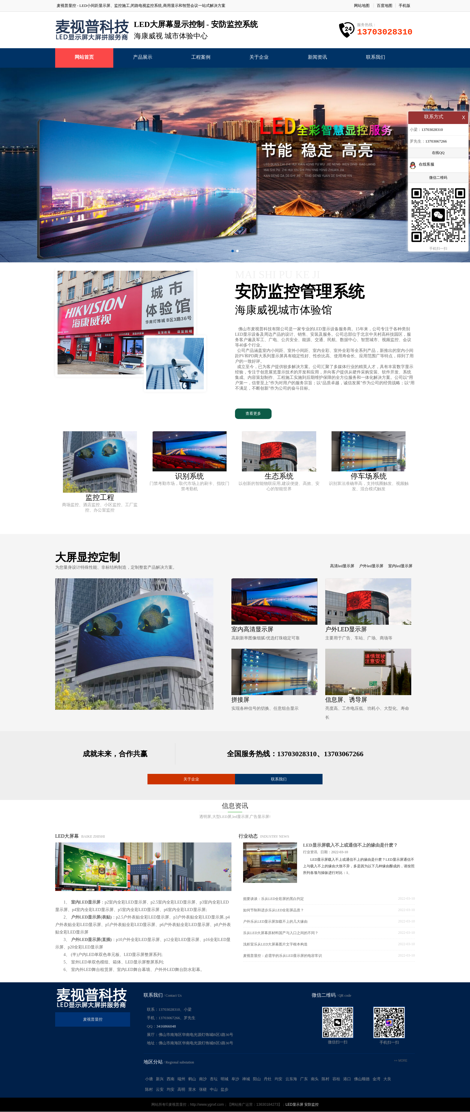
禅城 (246, 1079)
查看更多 (253, 413)
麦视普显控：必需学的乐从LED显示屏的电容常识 (282, 956)
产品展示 (142, 57)
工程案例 (200, 57)
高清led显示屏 (342, 566)
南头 (315, 1079)
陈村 (325, 1079)
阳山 (257, 1079)
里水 (192, 1089)
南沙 (203, 1079)
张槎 (203, 1089)
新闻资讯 (317, 57)
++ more (400, 1061)
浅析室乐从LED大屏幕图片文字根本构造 (275, 944)
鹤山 (192, 1079)
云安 (160, 1089)
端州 (181, 1079)
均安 (278, 1079)
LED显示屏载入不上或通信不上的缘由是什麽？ (350, 845)
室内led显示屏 (400, 566)
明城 (224, 1079)
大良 (387, 1079)
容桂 (336, 1079)
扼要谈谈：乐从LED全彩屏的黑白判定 (273, 899)
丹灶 (268, 1079)
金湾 (376, 1079)
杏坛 (214, 1079)
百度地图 (384, 5)
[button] (232, 251)
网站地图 (362, 5)
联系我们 (375, 57)
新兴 (160, 1079)
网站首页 (84, 57)
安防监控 (311, 1105)
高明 (181, 1089)
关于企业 (259, 57)
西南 (170, 1079)
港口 (347, 1079)
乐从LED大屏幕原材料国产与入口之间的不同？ (280, 933)
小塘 (149, 1079)
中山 (214, 1089)
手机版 (404, 5)
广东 (304, 1079)
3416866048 (166, 1026)
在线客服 (426, 165)
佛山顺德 (362, 1079)
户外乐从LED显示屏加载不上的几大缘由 (275, 922)
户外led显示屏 (371, 566)
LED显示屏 (294, 1105)
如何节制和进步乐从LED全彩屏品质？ (273, 910)
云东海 (291, 1079)
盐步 (224, 1089)
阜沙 (235, 1079)
